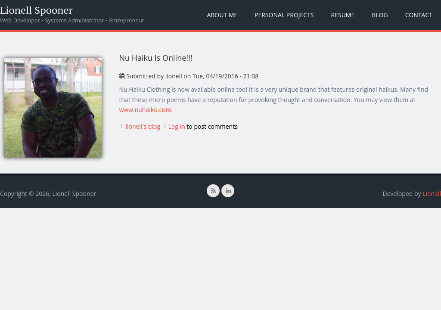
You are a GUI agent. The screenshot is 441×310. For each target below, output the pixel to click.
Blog (380, 15)
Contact (418, 15)
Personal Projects (284, 15)
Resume (343, 15)
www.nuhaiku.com (145, 109)
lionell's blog (142, 126)
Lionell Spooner (36, 10)
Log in (176, 126)
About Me (222, 15)
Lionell (431, 193)
